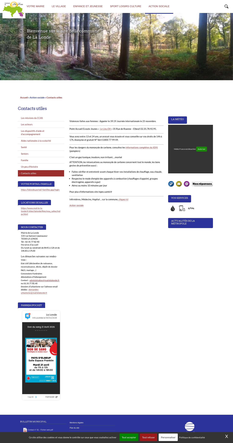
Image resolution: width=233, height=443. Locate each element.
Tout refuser (148, 437)
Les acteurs (27, 124)
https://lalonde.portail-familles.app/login (40, 189)
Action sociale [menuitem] (159, 6)
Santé (24, 147)
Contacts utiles (54, 97)
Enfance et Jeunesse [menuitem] (88, 6)
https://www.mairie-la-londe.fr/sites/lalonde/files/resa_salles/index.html (40, 211)
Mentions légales (76, 423)
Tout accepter (129, 437)
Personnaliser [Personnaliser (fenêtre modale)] (168, 437)
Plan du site (74, 428)
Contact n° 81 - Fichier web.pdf (40, 430)
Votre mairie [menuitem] (36, 6)
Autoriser (201, 149)
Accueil (24, 97)
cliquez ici (123, 199)
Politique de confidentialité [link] (192, 437)
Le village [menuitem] (59, 6)
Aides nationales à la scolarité (36, 140)
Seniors (24, 153)
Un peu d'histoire (29, 166)
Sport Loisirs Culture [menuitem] (125, 6)
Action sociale (76, 205)
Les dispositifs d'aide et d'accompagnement (32, 133)
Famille (24, 160)
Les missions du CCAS (32, 118)
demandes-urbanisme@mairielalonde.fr (34, 291)
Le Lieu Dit (105, 128)
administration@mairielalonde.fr (44, 280)
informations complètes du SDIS (142, 147)
